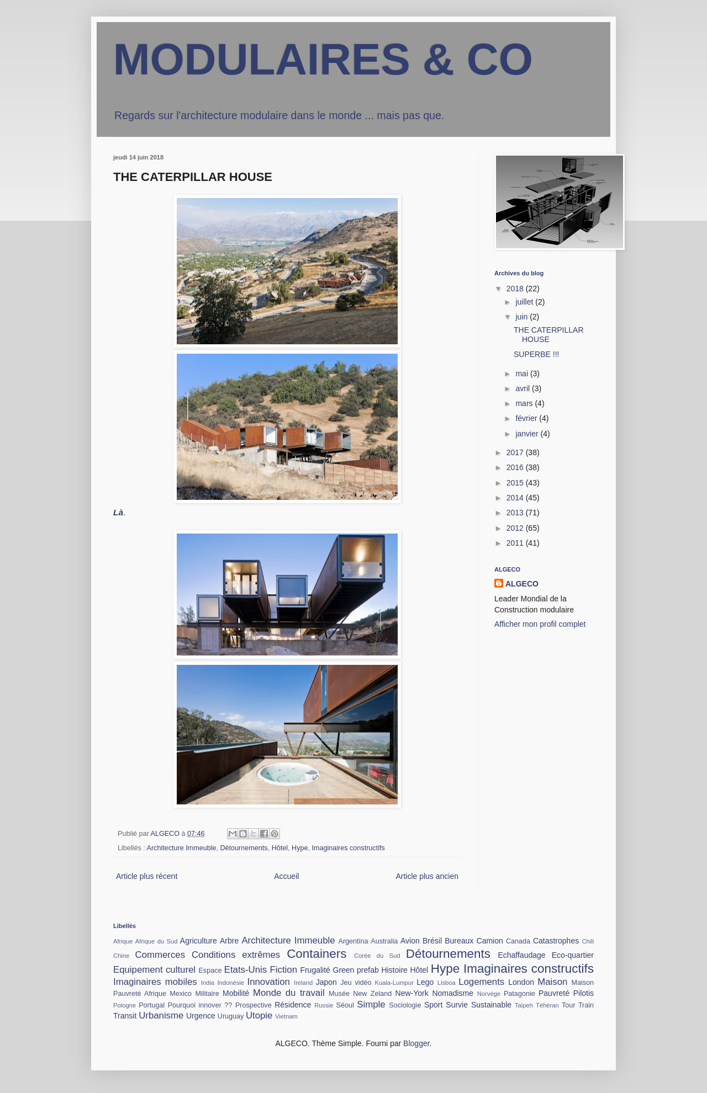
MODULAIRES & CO (323, 59)
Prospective (253, 1005)
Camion (490, 940)
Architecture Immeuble (182, 848)
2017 (516, 452)
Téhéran (547, 1005)
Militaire (207, 994)
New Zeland (372, 994)
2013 (516, 512)
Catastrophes (556, 940)
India (207, 982)
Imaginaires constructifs (348, 848)
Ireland (303, 982)
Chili (588, 941)
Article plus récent (146, 876)
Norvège (488, 993)
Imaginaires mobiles (155, 982)
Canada (518, 941)
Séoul (345, 1005)
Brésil (432, 940)
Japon (326, 982)
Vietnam (286, 1016)
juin (522, 316)
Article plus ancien (426, 876)
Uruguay (231, 1016)
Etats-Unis (245, 969)
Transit (124, 1015)
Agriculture (198, 940)
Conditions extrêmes (236, 955)
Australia (384, 941)
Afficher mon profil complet (539, 624)
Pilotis (583, 993)
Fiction (283, 969)
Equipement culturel (154, 969)
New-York (412, 993)
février (527, 418)
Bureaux (459, 940)
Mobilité (236, 993)
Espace (209, 970)
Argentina (353, 941)
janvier (527, 433)
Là (118, 512)
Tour (569, 1005)
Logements (481, 982)
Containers (316, 954)
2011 (516, 542)
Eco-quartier (573, 955)
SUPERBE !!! (536, 354)
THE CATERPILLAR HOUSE (549, 335)
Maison (552, 982)
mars (525, 403)
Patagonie (519, 994)
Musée (339, 994)
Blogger (416, 1043)
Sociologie (405, 1005)
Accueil (286, 876)
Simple (371, 1004)
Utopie (259, 1015)
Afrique (123, 941)
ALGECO (522, 583)
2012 (516, 528)
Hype (300, 848)
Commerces (160, 955)
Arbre (229, 940)
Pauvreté (554, 993)
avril (523, 388)
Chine (121, 955)
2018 (516, 288)
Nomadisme (452, 993)
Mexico (181, 994)
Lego (425, 982)
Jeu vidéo (355, 983)
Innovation (268, 982)
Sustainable (491, 1004)
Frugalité (315, 970)
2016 (516, 467)
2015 (516, 482)
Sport (433, 1004)
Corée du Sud (377, 955)
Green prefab (356, 970)
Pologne (124, 1005)
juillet (525, 301)
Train (586, 1005)
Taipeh (524, 1005)
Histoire (394, 970)
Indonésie (230, 982)
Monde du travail (289, 993)
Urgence (200, 1015)
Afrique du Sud (156, 941)
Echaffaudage (521, 955)
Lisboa (446, 982)
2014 (516, 497)
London (521, 982)
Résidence (293, 1004)
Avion (410, 940)
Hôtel (280, 848)
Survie (457, 1004)
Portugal (152, 1005)
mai (522, 373)
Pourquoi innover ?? (200, 1005)
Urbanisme (161, 1015)
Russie (323, 1005)
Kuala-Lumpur (393, 982)
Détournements (244, 848)
